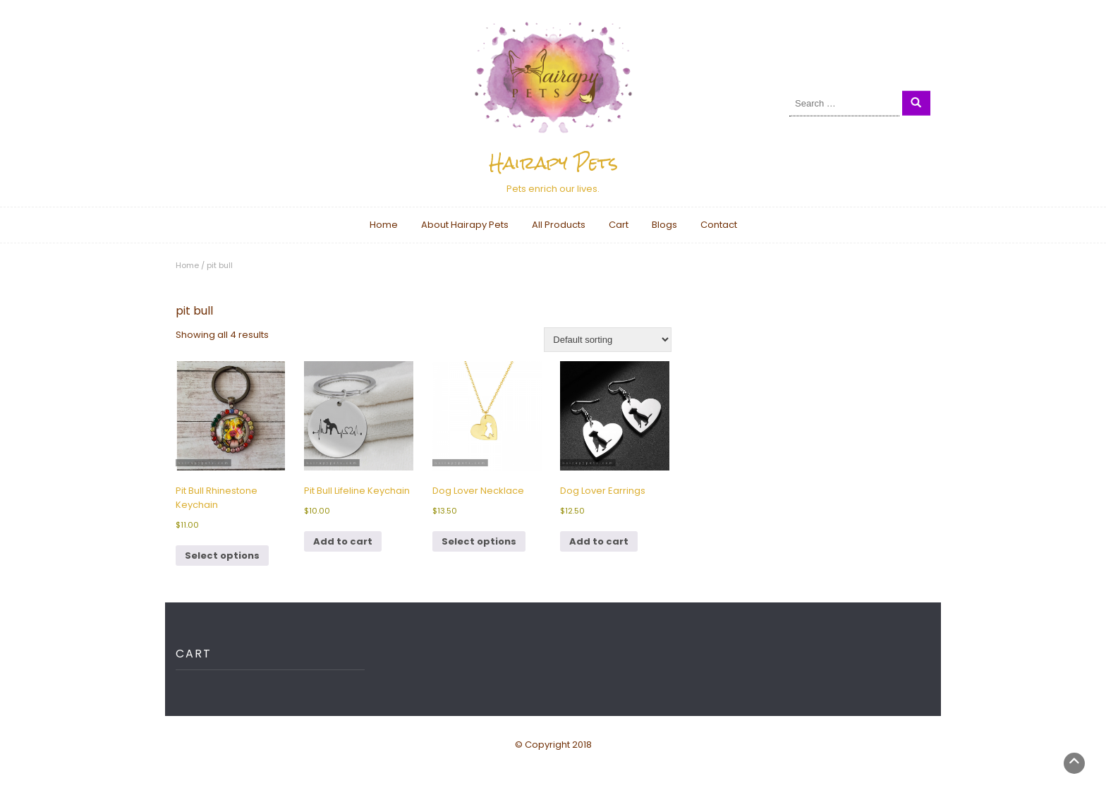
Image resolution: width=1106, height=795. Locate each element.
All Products (558, 224)
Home (384, 224)
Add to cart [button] (342, 541)
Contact (718, 224)
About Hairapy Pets (465, 224)
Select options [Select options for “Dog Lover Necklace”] (479, 541)
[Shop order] (608, 339)
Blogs (664, 224)
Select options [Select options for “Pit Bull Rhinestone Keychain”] (222, 555)
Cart (618, 224)
